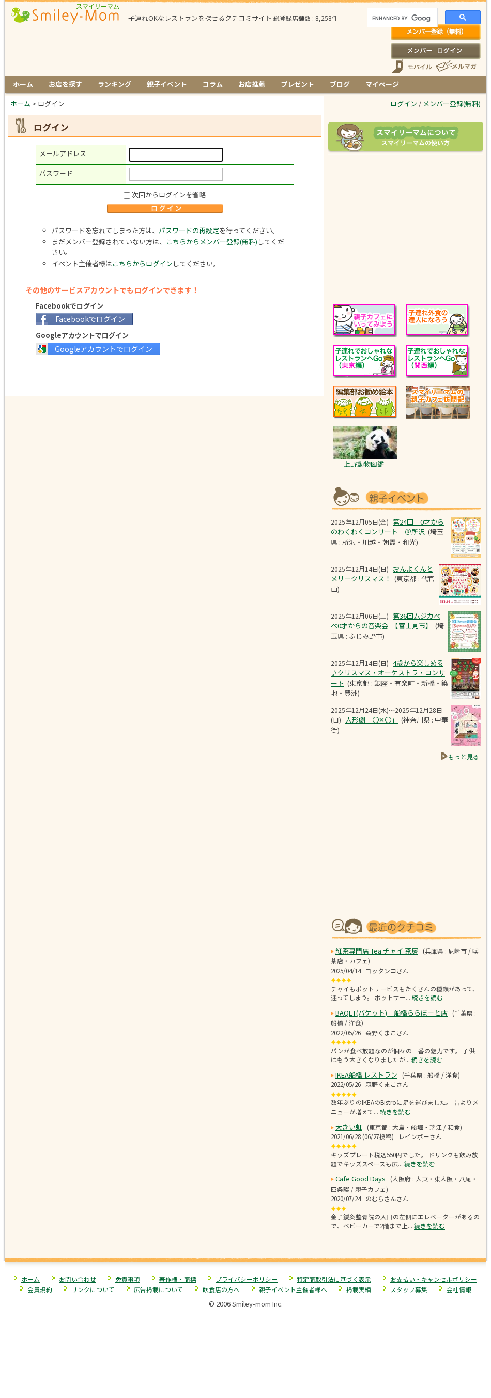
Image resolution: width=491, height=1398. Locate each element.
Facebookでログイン (90, 319)
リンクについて (93, 1289)
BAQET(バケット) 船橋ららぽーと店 (391, 1013)
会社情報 (459, 1289)
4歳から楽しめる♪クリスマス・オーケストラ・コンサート (388, 673)
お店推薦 (251, 84)
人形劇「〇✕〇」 (371, 720)
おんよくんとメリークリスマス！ (382, 574)
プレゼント (297, 84)
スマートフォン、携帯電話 (412, 66)
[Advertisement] (165, 374)
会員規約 (39, 1289)
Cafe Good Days (360, 1179)
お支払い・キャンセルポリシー (433, 1278)
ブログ (340, 84)
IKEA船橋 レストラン (366, 1075)
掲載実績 (358, 1289)
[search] (401, 18)
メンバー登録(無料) (435, 32)
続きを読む (427, 997)
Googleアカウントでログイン (103, 349)
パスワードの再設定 (189, 230)
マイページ (382, 84)
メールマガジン (455, 66)
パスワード (56, 173)
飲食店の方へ (221, 1289)
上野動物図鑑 (364, 464)
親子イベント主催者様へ (293, 1289)
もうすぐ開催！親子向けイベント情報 (406, 497)
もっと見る (463, 756)
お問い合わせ (77, 1278)
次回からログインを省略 (169, 194)
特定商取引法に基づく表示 (334, 1278)
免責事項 (127, 1278)
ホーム (23, 84)
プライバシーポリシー (247, 1278)
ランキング (114, 84)
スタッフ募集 (408, 1289)
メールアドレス (62, 153)
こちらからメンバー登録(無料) (211, 242)
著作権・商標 (177, 1278)
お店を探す (65, 84)
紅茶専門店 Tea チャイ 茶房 (376, 951)
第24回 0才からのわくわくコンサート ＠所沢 (387, 527)
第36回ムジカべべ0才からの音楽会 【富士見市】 (385, 621)
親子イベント (167, 84)
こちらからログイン (142, 263)
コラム (213, 84)
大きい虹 (348, 1127)
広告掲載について (158, 1289)
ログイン (435, 50)
